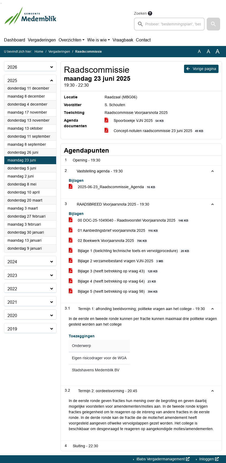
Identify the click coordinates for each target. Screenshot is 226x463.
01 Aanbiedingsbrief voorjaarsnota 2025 (114, 230)
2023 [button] (12, 275)
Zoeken (140, 13)
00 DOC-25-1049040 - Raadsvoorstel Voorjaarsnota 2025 (129, 220)
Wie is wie (97, 40)
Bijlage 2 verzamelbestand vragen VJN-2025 (117, 261)
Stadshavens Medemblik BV (95, 370)
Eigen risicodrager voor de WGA (99, 358)
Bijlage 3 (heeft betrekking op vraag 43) (114, 271)
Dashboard (14, 40)
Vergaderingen (42, 40)
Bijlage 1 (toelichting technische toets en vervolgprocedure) (130, 251)
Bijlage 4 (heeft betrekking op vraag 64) (113, 281)
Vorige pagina (201, 69)
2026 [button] (12, 67)
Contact (143, 40)
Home (39, 51)
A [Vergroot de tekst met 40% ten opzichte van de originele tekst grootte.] (218, 51)
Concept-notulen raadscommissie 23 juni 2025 (155, 131)
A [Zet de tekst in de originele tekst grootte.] (199, 51)
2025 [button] (12, 80)
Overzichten (70, 40)
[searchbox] (169, 24)
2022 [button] (12, 289)
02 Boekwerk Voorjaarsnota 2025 (108, 240)
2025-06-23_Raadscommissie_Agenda (113, 187)
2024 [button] (12, 262)
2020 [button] (12, 315)
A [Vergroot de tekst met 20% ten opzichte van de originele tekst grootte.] (208, 51)
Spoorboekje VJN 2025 (135, 120)
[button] (213, 24)
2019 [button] (12, 329)
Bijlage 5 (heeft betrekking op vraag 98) (114, 291)
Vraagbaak (123, 40)
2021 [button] (12, 302)
